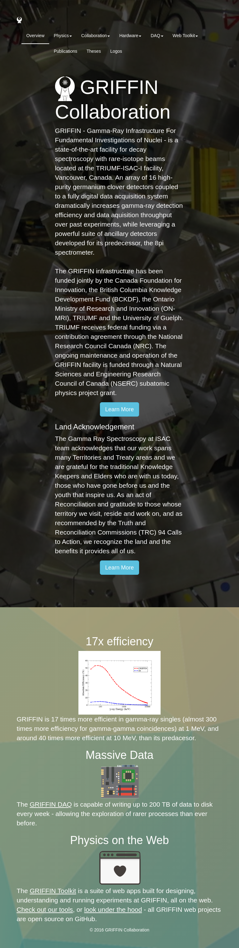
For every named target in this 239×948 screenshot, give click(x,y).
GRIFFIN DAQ (51, 804)
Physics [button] (63, 35)
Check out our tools (44, 909)
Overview (35, 35)
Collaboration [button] (95, 35)
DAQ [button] (157, 35)
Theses (94, 51)
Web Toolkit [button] (185, 35)
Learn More (119, 409)
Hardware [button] (130, 35)
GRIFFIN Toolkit (53, 890)
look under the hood (113, 909)
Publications (65, 51)
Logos (116, 51)
